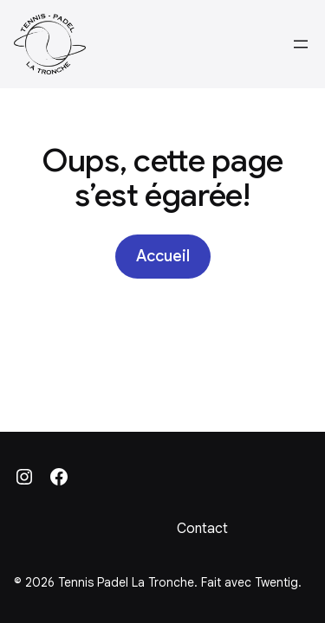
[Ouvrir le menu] (300, 44)
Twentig (276, 582)
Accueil (163, 256)
